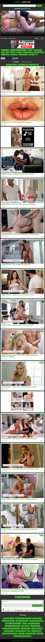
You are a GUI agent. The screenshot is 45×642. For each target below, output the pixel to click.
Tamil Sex (19, 52)
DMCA (22, 640)
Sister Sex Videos (9, 631)
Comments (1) (27, 62)
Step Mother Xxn (36, 631)
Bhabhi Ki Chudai (39, 52)
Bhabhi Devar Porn (11, 64)
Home (13, 640)
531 (36, 38)
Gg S (28, 631)
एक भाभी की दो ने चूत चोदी (22, 621)
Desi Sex (12, 52)
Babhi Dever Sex (34, 64)
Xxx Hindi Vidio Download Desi (11, 628)
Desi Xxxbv (21, 633)
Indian (3, 52)
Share (3, 58)
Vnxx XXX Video (37, 618)
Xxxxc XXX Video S (20, 631)
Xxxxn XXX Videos (8, 618)
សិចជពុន (25, 623)
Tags (17, 640)
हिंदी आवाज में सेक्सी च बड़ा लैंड (12, 626)
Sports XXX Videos (37, 628)
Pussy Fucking (38, 50)
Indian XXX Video (31, 633)
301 (42, 38)
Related (16, 62)
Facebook (15, 58)
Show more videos (22, 597)
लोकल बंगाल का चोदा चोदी (8, 621)
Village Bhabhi (5, 54)
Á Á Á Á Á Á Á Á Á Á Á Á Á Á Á (22, 636)
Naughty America (28, 52)
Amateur (30, 50)
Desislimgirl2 (5, 50)
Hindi (7, 52)
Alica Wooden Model (34, 623)
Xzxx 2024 (40, 633)
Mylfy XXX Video (25, 628)
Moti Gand (32, 54)
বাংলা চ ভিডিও (25, 626)
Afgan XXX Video (35, 626)
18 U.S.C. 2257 (29, 640)
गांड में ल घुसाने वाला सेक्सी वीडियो (13, 623)
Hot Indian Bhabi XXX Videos (23, 618)
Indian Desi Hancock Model (18, 50)
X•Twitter (8, 58)
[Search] (19, 5)
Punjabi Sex (14, 54)
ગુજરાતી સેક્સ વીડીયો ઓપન (9, 633)
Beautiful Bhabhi (23, 54)
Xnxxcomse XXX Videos (36, 621)
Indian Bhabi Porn (23, 64)
